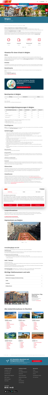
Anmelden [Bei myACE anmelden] (41, 1)
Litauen (35, 325)
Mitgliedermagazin (7, 379)
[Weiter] (26, 242)
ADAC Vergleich (7, 377)
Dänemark (8, 326)
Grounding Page (21, 382)
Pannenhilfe (6, 380)
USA (34, 346)
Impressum (20, 370)
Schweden (22, 342)
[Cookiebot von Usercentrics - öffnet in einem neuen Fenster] (40, 189)
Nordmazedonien (10, 343)
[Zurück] (22, 242)
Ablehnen (10, 205)
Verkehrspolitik (35, 371)
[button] (23, 87)
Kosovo (35, 322)
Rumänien (8, 348)
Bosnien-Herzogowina (10, 324)
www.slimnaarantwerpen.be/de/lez (35, 177)
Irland (21, 327)
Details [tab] (24, 191)
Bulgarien (8, 325)
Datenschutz (21, 373)
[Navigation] (46, 2)
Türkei (35, 343)
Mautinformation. (13, 183)
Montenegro (36, 329)
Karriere (34, 373)
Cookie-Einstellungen (22, 375)
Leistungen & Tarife (7, 370)
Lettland (35, 324)
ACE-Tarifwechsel (7, 373)
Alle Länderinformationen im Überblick (18, 309)
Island (21, 328)
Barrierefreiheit (21, 380)
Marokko (35, 328)
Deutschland (9, 327)
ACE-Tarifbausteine (7, 371)
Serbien (21, 344)
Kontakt (20, 379)
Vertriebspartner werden (37, 375)
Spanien (21, 347)
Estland (8, 328)
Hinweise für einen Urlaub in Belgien (17, 52)
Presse (34, 370)
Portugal (8, 347)
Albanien (8, 323)
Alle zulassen (37, 205)
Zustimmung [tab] (10, 191)
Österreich (8, 345)
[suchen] (37, 2)
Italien (21, 329)
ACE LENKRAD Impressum (23, 371)
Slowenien (22, 346)
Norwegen (8, 344)
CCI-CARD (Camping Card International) (11, 216)
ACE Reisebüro (38, 300)
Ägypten (8, 322)
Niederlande (9, 342)
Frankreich (22, 323)
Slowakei (21, 345)
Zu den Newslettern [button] (37, 361)
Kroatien (35, 323)
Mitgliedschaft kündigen (23, 377)
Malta (35, 327)
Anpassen (24, 205)
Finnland (21, 322)
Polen (8, 346)
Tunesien (35, 344)
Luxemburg (36, 326)
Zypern (35, 347)
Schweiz (21, 343)
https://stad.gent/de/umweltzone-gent (17, 182)
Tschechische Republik (37, 342)
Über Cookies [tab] (38, 191)
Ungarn (35, 345)
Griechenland (22, 324)
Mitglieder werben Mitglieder (9, 375)
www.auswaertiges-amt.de (12, 74)
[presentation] (10, 320)
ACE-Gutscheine (35, 377)
